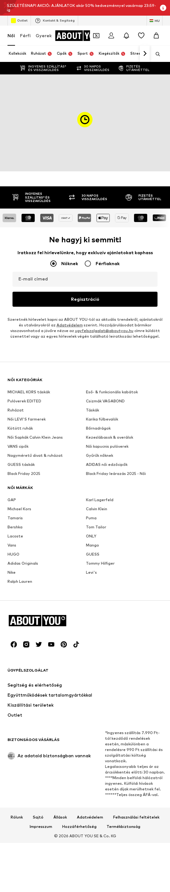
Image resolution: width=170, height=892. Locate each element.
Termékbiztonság (123, 826)
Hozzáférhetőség (79, 826)
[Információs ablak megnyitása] (163, 8)
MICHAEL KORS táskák (29, 392)
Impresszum (41, 826)
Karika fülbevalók (102, 419)
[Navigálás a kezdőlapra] (80, 35)
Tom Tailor (96, 527)
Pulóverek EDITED (24, 401)
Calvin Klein (96, 508)
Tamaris (15, 518)
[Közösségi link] (14, 644)
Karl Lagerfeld (99, 499)
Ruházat (16, 410)
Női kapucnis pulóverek (107, 446)
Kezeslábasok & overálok (109, 437)
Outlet (19, 20)
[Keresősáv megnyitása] (156, 54)
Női (11, 35)
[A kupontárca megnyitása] (96, 35)
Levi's (91, 572)
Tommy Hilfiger (100, 563)
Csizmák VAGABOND (105, 401)
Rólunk (17, 817)
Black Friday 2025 (24, 473)
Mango (92, 545)
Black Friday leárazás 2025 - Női (116, 473)
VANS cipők (18, 446)
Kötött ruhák (20, 428)
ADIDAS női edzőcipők (107, 464)
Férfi (25, 35)
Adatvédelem (70, 325)
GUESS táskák (21, 464)
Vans (12, 545)
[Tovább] (145, 54)
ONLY (91, 536)
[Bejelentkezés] (111, 35)
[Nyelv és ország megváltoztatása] (154, 21)
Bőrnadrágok (98, 428)
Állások (60, 817)
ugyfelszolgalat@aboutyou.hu (104, 330)
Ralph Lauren (20, 581)
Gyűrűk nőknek (99, 455)
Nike (12, 572)
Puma (91, 518)
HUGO (13, 554)
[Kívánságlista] (141, 35)
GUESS (92, 554)
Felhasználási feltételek (136, 817)
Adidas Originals (23, 563)
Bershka (15, 527)
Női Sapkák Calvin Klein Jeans (35, 437)
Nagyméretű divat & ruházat (35, 455)
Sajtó (38, 817)
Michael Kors (19, 508)
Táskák (92, 410)
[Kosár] (156, 35)
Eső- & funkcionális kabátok (112, 392)
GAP (12, 499)
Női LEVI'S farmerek (27, 419)
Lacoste (15, 536)
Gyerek (44, 35)
